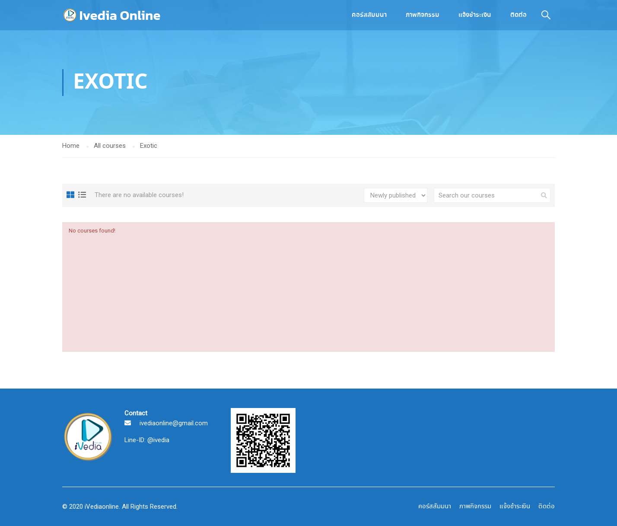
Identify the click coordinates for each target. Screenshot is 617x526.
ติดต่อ (518, 15)
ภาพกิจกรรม (422, 15)
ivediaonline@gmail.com (174, 423)
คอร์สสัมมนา (369, 15)
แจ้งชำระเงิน (474, 15)
